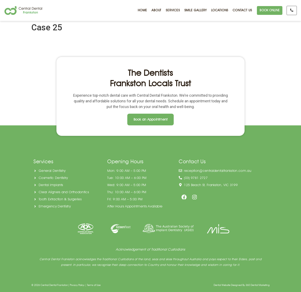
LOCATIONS (219, 10)
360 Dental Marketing (258, 285)
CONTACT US (241, 10)
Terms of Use (94, 285)
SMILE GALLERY (195, 10)
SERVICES (172, 10)
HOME (142, 10)
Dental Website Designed (228, 285)
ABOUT (156, 10)
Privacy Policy (77, 285)
